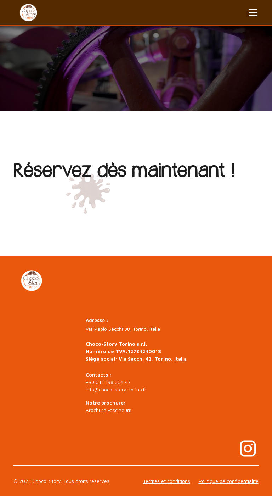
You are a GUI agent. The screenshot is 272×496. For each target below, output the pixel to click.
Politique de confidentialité (229, 481)
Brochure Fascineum (108, 410)
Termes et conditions (166, 481)
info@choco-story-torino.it (116, 389)
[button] (251, 12)
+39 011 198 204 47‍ (108, 382)
